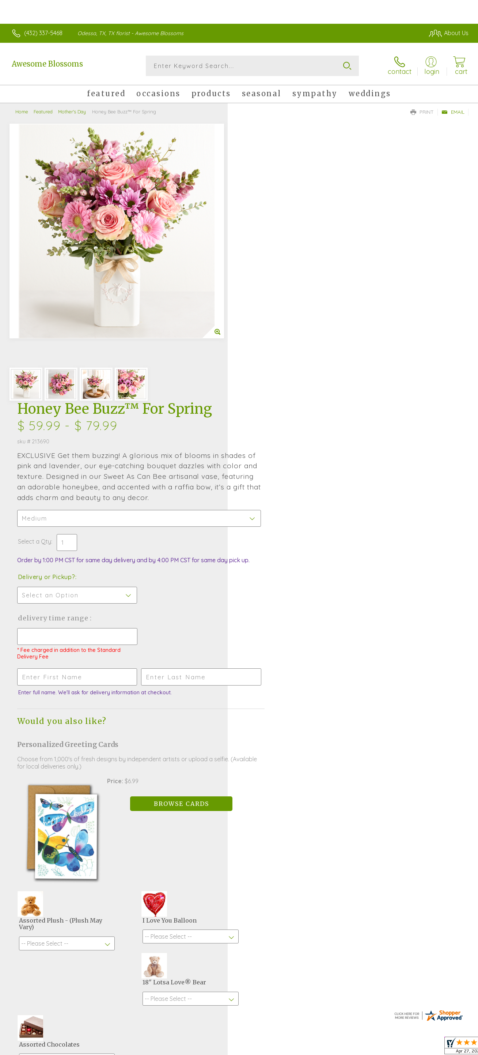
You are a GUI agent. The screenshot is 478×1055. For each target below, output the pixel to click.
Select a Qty (256, 263)
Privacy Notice (350, 1047)
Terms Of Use (307, 1047)
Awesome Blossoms (47, 63)
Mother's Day (72, 111)
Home (21, 111)
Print (422, 112)
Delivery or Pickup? (268, 305)
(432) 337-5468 (43, 33)
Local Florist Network (402, 1047)
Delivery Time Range (276, 347)
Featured (43, 111)
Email (452, 112)
